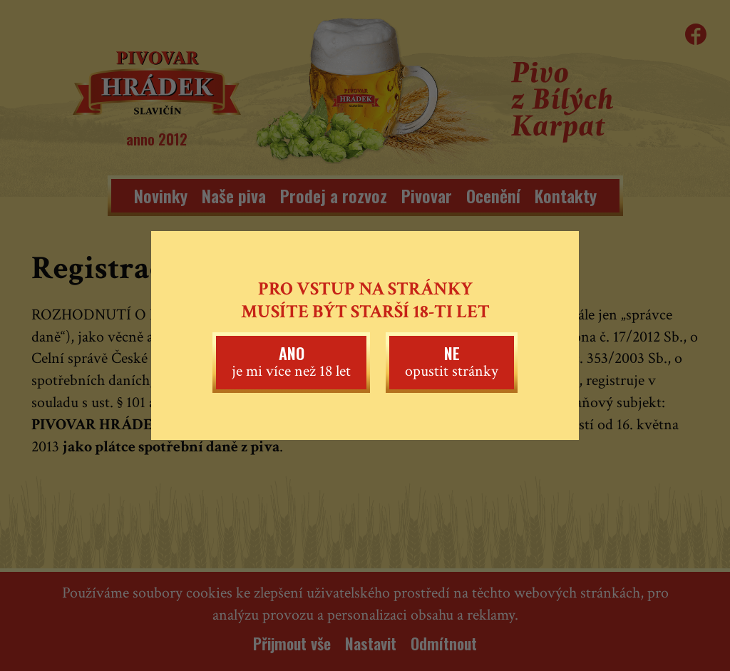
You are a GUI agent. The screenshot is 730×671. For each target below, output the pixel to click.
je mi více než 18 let (291, 361)
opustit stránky (451, 361)
